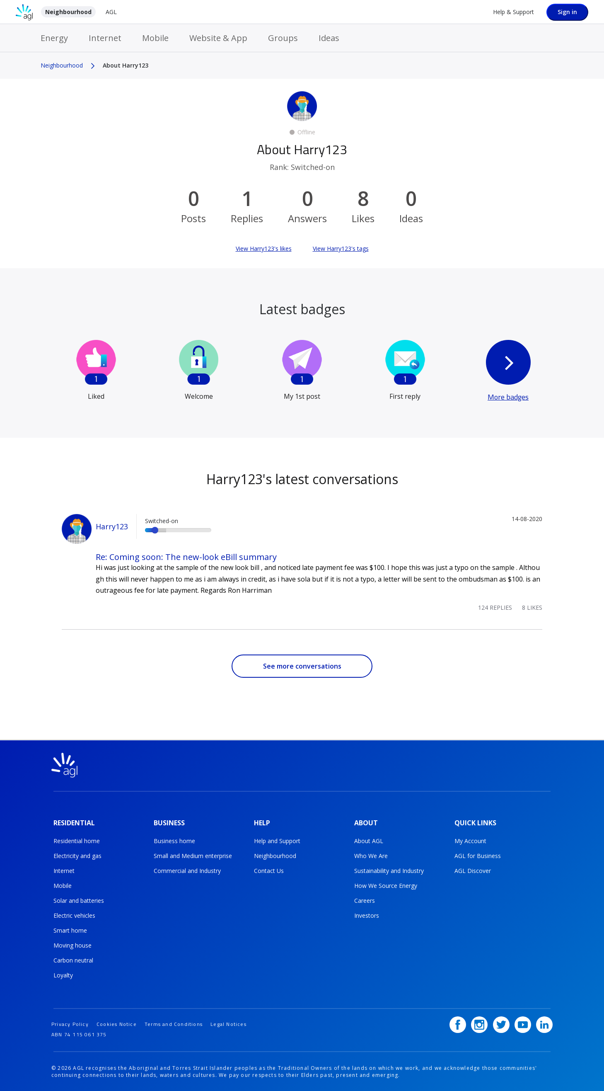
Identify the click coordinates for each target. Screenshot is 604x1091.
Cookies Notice (117, 1023)
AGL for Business (477, 855)
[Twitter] (501, 1024)
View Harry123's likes (264, 248)
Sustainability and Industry (389, 870)
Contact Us (269, 870)
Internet (105, 38)
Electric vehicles (74, 915)
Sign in (567, 12)
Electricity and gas (77, 855)
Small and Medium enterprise (193, 855)
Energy (54, 38)
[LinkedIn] (544, 1024)
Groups (283, 38)
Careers (364, 900)
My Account (470, 840)
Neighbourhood (68, 12)
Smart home (70, 930)
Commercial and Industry (187, 870)
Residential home (76, 840)
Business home (174, 840)
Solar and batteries (78, 900)
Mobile (155, 38)
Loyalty (63, 975)
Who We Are (371, 855)
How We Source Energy (385, 885)
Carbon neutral (73, 960)
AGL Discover (472, 870)
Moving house (72, 945)
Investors (366, 915)
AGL (111, 12)
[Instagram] (479, 1024)
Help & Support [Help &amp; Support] (513, 12)
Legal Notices (228, 1023)
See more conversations (302, 666)
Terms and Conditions (174, 1023)
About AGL (368, 840)
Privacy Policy (70, 1023)
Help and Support (277, 840)
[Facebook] (457, 1024)
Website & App (218, 38)
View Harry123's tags (341, 248)
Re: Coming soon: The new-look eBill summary (186, 556)
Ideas (329, 38)
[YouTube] (523, 1024)
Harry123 (112, 526)
